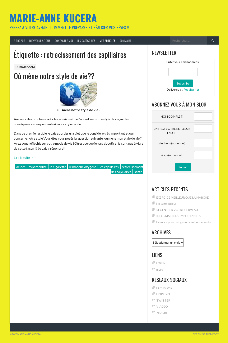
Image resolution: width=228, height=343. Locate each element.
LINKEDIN (163, 294)
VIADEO (162, 306)
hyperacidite (38, 167)
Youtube (162, 312)
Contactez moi (64, 40)
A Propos (19, 40)
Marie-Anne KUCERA (53, 17)
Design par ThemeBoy (206, 334)
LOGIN (161, 263)
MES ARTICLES (107, 40)
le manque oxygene (82, 167)
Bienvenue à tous (39, 40)
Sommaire (125, 40)
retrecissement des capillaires (127, 169)
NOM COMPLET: (172, 116)
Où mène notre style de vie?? (54, 75)
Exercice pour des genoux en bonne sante (183, 222)
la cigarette (58, 167)
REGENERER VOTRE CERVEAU (177, 210)
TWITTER (163, 300)
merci (159, 269)
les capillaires (109, 167)
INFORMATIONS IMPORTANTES (178, 216)
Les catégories (86, 40)
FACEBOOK (164, 288)
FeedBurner (191, 89)
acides (20, 167)
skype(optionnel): (171, 155)
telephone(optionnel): (172, 143)
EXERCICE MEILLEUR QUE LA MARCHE (182, 197)
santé (138, 172)
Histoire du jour (166, 203)
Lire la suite (24, 157)
